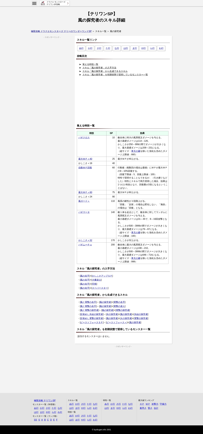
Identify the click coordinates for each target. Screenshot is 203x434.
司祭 (94, 284)
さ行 (99, 48)
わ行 (161, 48)
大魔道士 (96, 280)
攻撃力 (155, 404)
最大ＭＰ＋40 (85, 159)
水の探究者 (112, 314)
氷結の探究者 (141, 314)
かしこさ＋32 (85, 240)
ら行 (152, 48)
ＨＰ (142, 404)
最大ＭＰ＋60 (85, 192)
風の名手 (84, 276)
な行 (117, 48)
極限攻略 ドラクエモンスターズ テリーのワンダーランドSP (61, 31)
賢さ (150, 408)
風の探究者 (105, 302)
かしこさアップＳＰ (102, 276)
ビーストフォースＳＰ (91, 322)
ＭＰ (148, 404)
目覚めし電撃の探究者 (91, 318)
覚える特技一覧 (90, 64)
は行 (125, 48)
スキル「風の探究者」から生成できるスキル (105, 71)
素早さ (143, 408)
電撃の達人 (119, 306)
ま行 (134, 48)
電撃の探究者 (122, 310)
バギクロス (84, 137)
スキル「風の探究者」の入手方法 (99, 67)
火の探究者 (126, 318)
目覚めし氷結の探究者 (91, 314)
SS (35, 420)
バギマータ (84, 212)
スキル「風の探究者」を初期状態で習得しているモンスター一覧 (115, 74)
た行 (108, 48)
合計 (156, 408)
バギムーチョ (85, 244)
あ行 (81, 48)
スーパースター (100, 288)
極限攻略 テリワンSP (45, 400)
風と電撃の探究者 (89, 310)
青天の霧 (135, 151)
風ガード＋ (84, 201)
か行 (90, 48)
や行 (143, 48)
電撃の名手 (119, 302)
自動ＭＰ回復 (85, 167)
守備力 (163, 404)
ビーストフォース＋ (116, 322)
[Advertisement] (124, 101)
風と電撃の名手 (88, 302)
